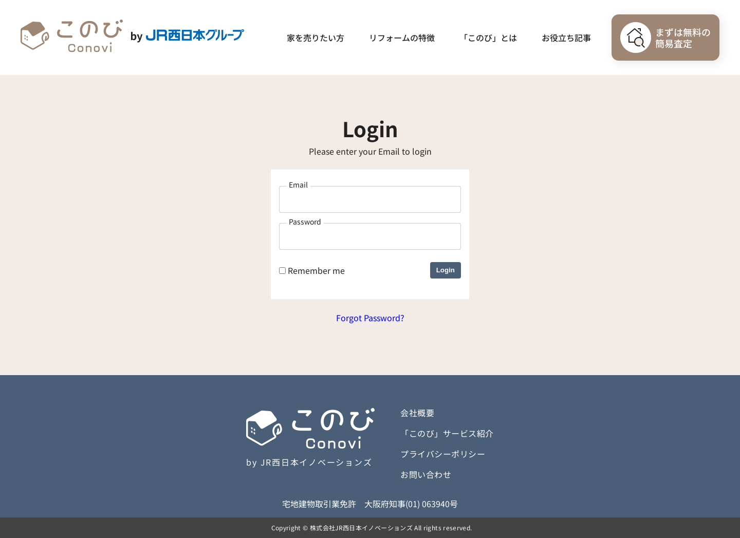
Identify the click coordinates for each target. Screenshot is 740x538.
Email (298, 184)
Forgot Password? (370, 317)
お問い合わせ (425, 474)
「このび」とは (488, 37)
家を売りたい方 (315, 37)
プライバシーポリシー (442, 454)
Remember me (312, 270)
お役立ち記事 (566, 37)
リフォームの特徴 (402, 37)
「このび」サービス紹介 (446, 433)
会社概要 (417, 412)
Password (305, 221)
